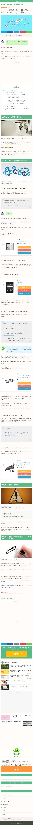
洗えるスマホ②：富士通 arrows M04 (16, 97)
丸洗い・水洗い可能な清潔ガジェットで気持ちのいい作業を (17, 109)
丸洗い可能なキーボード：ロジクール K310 (17, 101)
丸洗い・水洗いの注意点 (10, 106)
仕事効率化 (5, 804)
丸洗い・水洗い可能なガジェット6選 (13, 92)
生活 (4, 814)
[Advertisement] (16, 72)
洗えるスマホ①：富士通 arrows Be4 (16, 96)
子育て (4, 807)
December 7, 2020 (19, 340)
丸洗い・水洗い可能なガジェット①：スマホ (16, 94)
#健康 (14, 202)
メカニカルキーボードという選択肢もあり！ (17, 103)
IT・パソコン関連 (4, 7)
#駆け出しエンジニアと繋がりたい (11, 323)
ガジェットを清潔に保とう (11, 90)
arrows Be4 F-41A (21, 241)
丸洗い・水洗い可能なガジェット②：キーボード (17, 100)
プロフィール (6, 801)
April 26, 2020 (23, 438)
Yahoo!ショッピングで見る (24, 252)
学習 (4, 810)
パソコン (13, 598)
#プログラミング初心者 (23, 323)
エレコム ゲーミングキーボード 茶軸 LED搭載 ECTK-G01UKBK (23, 464)
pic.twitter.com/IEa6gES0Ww (10, 435)
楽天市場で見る (24, 290)
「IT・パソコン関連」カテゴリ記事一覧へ (16, 653)
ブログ (4, 798)
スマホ (9, 598)
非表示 (18, 87)
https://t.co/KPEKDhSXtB (9, 335)
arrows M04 (20, 282)
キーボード (3, 598)
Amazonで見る (24, 247)
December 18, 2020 (21, 205)
